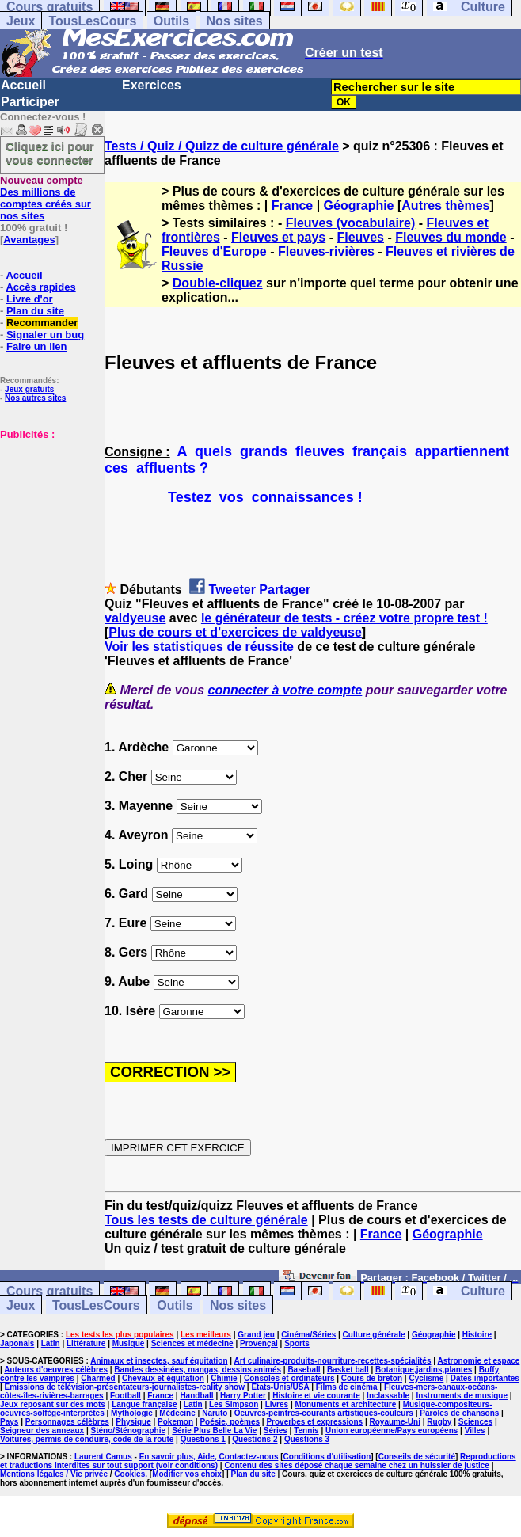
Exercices (151, 85)
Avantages (29, 239)
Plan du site (35, 311)
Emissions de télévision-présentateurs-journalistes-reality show (125, 1387)
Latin (50, 1343)
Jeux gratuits (29, 389)
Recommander (42, 323)
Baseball (303, 1369)
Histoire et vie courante (316, 1395)
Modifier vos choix (187, 1474)
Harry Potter (243, 1395)
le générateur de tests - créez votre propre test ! (344, 618)
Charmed (98, 1378)
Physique (133, 1421)
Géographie (359, 205)
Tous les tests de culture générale (206, 1220)
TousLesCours (92, 21)
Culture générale (374, 1334)
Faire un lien (36, 346)
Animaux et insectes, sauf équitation (158, 1360)
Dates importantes (485, 1378)
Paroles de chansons (459, 1413)
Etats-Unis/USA (280, 1387)
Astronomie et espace (478, 1360)
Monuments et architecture (346, 1404)
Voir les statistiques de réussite (199, 646)
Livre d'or (29, 299)
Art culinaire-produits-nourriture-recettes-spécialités (333, 1360)
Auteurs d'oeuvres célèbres (56, 1369)
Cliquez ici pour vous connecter (50, 152)
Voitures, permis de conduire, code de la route (86, 1439)
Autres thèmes (445, 205)
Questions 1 (203, 1439)
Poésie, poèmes (230, 1421)
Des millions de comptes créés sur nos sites (45, 198)
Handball (196, 1395)
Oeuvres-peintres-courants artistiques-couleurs (323, 1413)
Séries (275, 1430)
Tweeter (232, 589)
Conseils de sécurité (416, 1456)
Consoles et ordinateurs (289, 1378)
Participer (30, 101)
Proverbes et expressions (314, 1421)
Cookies (129, 1474)
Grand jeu (256, 1334)
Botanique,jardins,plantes (423, 1369)
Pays (9, 1421)
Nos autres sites (35, 398)
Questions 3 (306, 1439)
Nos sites (235, 21)
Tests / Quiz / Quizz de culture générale (222, 146)
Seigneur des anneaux (42, 1430)
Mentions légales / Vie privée (54, 1474)
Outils (171, 21)
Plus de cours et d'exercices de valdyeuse (235, 632)
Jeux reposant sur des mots (52, 1404)
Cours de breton (371, 1378)
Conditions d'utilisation (327, 1456)
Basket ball (348, 1369)
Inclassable (388, 1395)
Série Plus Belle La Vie (214, 1430)
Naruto (214, 1413)
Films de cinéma (347, 1387)
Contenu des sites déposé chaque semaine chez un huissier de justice (356, 1465)
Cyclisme (426, 1378)
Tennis (306, 1430)
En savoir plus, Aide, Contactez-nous (209, 1456)
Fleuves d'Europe (214, 251)
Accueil (23, 85)
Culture (483, 1291)
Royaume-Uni (395, 1421)
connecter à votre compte (285, 690)
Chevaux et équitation (163, 1378)
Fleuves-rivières (326, 251)
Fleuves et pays (278, 237)
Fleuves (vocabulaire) (351, 223)
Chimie (224, 1378)
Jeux (20, 21)
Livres (276, 1404)
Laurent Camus (103, 1456)
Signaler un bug (45, 334)
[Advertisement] (47, 519)
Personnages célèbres (67, 1421)
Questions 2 (254, 1439)
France (292, 205)
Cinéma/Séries (308, 1334)
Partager (284, 589)
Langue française (144, 1404)
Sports (297, 1343)
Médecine (177, 1413)
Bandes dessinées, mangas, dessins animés (197, 1369)
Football (125, 1395)
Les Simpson (233, 1404)
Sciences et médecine (192, 1343)
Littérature (86, 1343)
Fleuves (360, 237)
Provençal (259, 1343)
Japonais (17, 1343)
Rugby (439, 1421)
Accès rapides (40, 287)
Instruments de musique (462, 1395)
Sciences (475, 1421)
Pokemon (175, 1421)
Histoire (477, 1334)
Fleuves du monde (450, 237)
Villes (475, 1430)
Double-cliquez (218, 283)
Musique (128, 1343)
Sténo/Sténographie (128, 1430)
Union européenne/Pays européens (391, 1430)
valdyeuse (135, 618)
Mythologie (132, 1413)
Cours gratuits (49, 1291)
